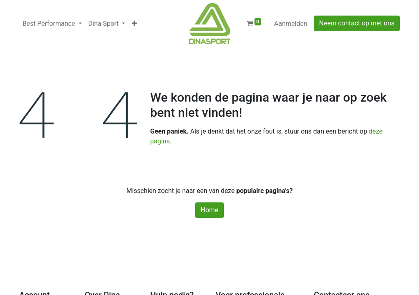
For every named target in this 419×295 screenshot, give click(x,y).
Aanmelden (290, 23)
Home (209, 210)
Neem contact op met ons (356, 23)
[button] (134, 24)
